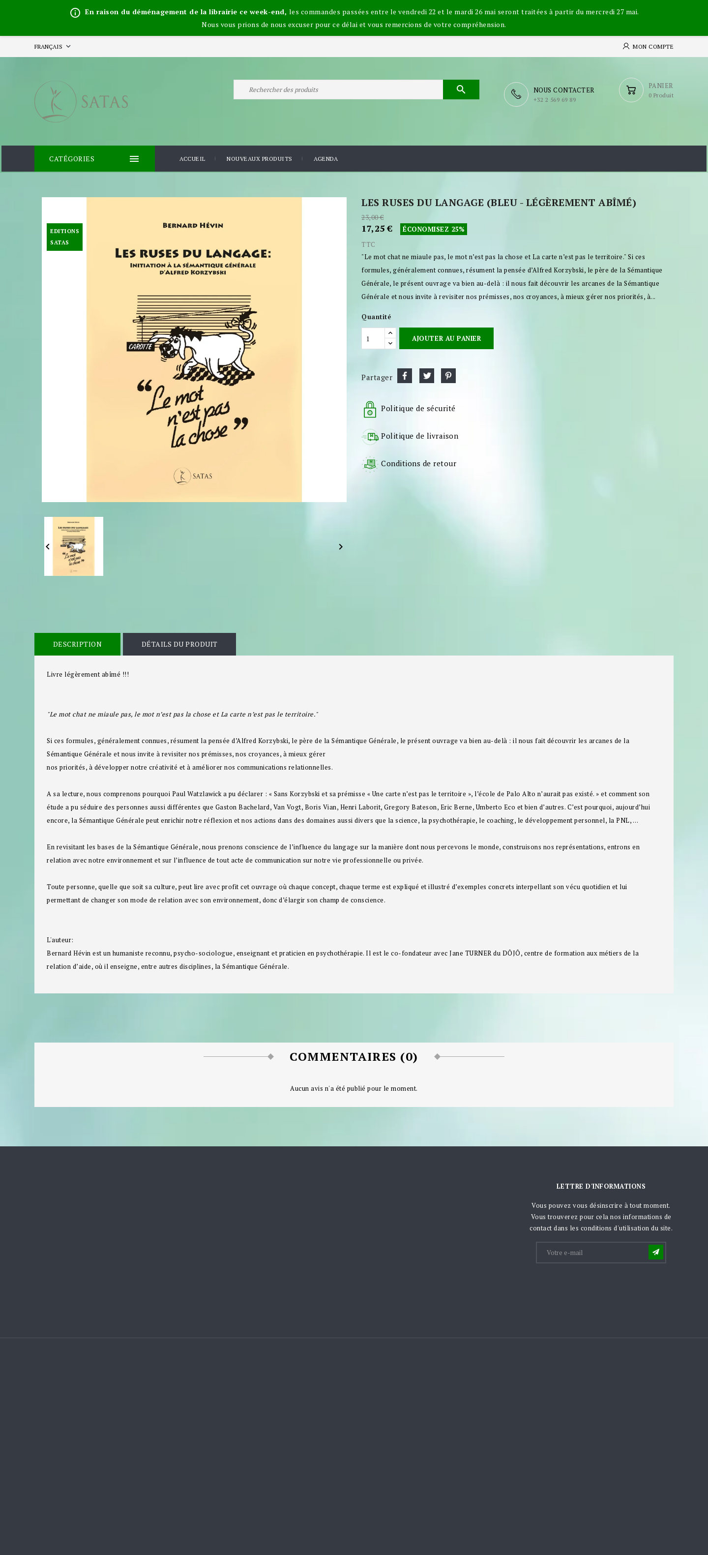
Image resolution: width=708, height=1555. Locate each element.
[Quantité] (373, 337)
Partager (404, 374)
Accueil (192, 158)
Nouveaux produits (260, 158)
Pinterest (448, 374)
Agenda (326, 158)
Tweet (426, 374)
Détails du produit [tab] (176, 642)
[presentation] (611, 1287)
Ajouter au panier (446, 336)
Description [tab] (76, 642)
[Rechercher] (356, 94)
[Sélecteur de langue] (53, 46)
